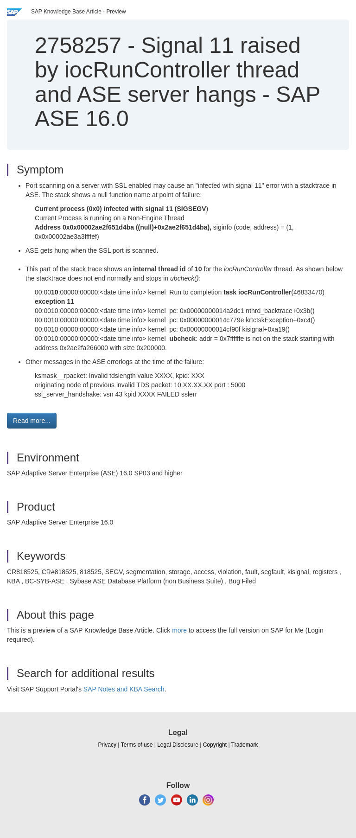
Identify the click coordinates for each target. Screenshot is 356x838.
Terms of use (137, 745)
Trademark (244, 745)
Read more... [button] (32, 420)
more (179, 630)
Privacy (107, 745)
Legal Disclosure (177, 745)
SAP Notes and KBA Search (124, 689)
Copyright (215, 745)
